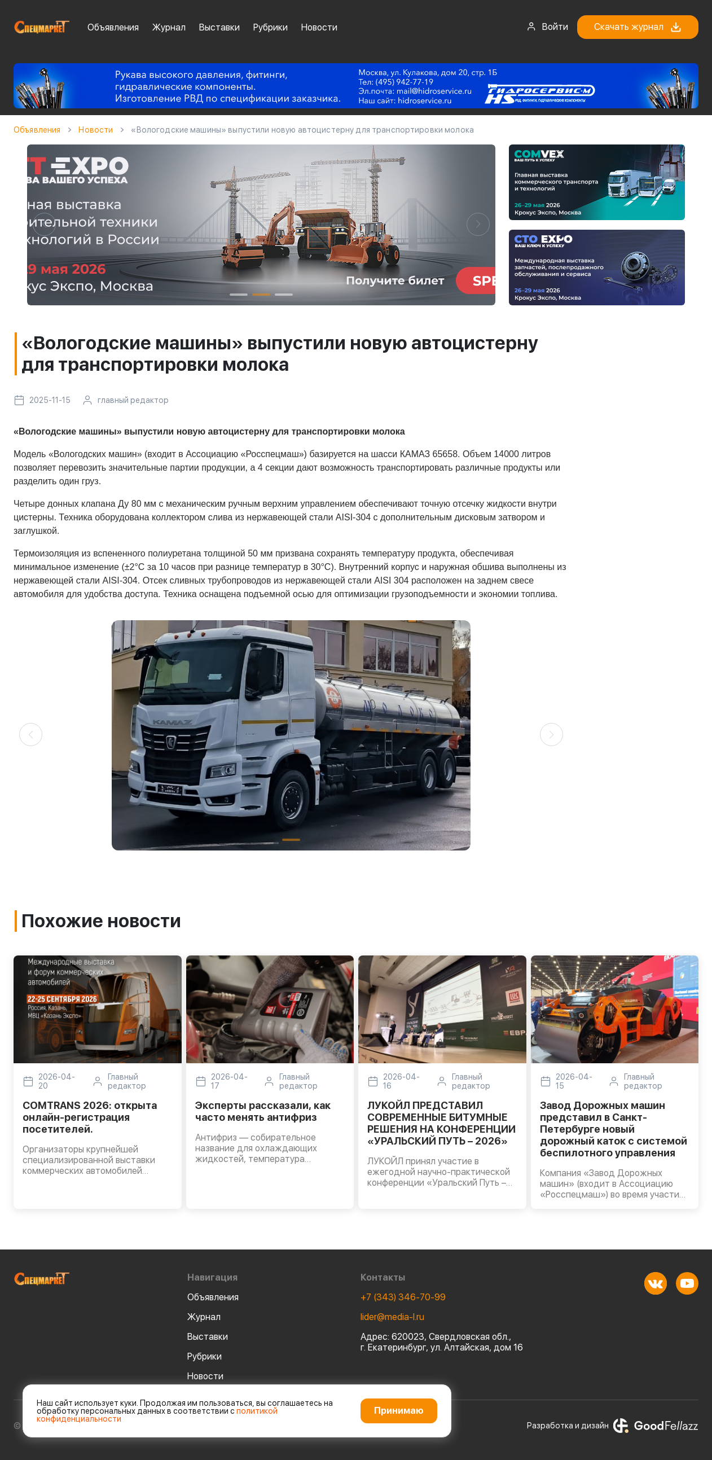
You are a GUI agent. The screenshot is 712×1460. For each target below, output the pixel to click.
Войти (547, 26)
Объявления (113, 27)
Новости (319, 27)
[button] (44, 224)
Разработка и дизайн (612, 1425)
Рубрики (270, 27)
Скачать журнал (638, 27)
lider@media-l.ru (392, 1317)
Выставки (219, 27)
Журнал (169, 27)
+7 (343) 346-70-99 (403, 1297)
